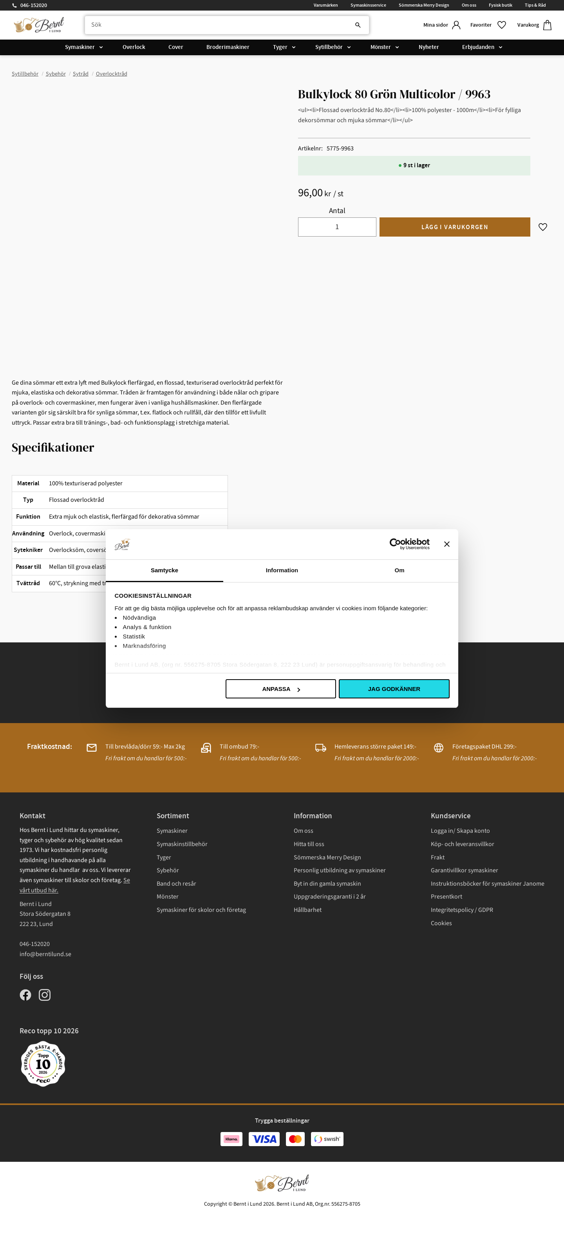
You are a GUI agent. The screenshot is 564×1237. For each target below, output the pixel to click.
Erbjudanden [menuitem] (478, 48)
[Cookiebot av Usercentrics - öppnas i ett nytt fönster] (395, 544)
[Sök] (352, 25)
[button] (487, 25)
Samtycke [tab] (164, 570)
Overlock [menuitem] (134, 48)
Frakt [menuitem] (438, 857)
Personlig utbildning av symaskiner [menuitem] (340, 870)
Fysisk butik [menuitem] (500, 5)
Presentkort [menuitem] (446, 896)
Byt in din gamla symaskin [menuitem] (327, 883)
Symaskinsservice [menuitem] (368, 5)
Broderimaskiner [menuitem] (227, 48)
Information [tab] (282, 570)
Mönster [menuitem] (381, 48)
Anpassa (281, 688)
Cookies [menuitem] (441, 923)
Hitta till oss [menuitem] (309, 844)
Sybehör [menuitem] (168, 870)
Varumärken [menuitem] (326, 5)
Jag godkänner (394, 688)
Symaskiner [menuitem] (80, 48)
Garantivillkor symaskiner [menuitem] (464, 870)
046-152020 (33, 5)
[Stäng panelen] (447, 544)
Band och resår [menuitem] (176, 883)
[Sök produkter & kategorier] (224, 25)
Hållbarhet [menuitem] (308, 910)
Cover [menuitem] (175, 48)
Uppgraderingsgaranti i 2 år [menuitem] (330, 896)
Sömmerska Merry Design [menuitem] (424, 5)
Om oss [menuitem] (469, 5)
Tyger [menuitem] (280, 48)
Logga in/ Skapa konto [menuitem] (460, 830)
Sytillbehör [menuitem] (329, 48)
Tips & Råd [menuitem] (535, 5)
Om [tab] (399, 570)
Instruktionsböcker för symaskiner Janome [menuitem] (487, 883)
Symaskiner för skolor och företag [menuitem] (201, 910)
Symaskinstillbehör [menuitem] (182, 844)
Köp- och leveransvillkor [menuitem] (462, 844)
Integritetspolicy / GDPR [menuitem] (462, 910)
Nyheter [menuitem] (429, 48)
